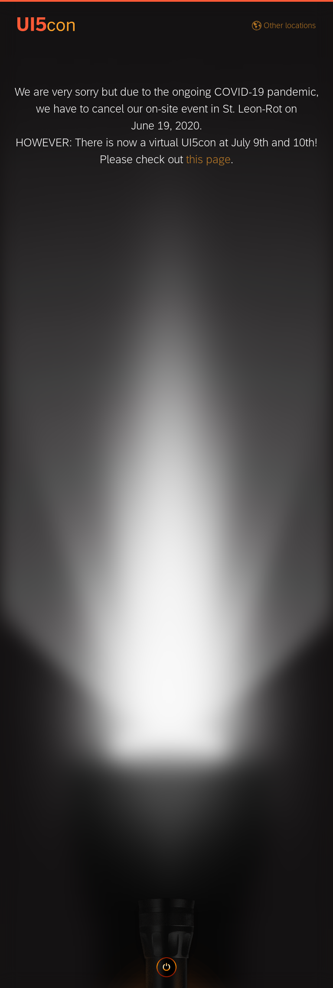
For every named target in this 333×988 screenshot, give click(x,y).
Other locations (290, 25)
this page (208, 159)
